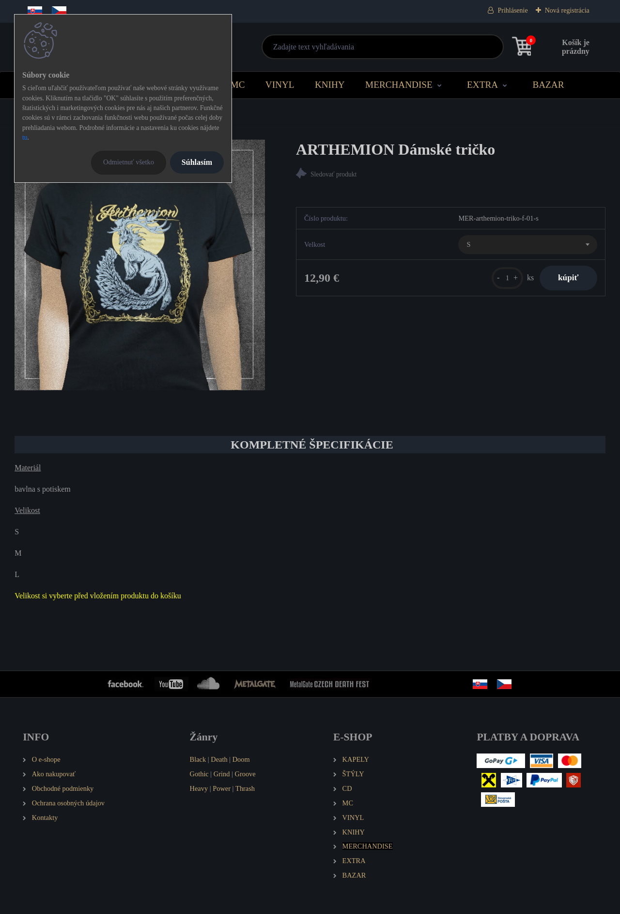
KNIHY (330, 85)
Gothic (199, 774)
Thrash (245, 788)
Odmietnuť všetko (128, 162)
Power (222, 788)
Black (198, 759)
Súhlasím (197, 162)
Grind (222, 774)
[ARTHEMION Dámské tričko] (140, 265)
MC (238, 85)
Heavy (199, 788)
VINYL (279, 85)
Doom (241, 759)
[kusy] (505, 278)
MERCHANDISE (399, 85)
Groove (245, 774)
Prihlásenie (512, 10)
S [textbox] (468, 245)
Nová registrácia (567, 10)
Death (219, 759)
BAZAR (548, 85)
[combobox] (527, 245)
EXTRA (482, 85)
